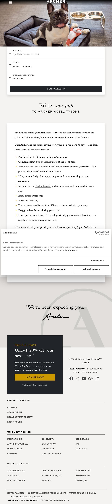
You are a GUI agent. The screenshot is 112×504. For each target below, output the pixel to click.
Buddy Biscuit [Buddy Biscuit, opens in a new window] (43, 161)
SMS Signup (47, 448)
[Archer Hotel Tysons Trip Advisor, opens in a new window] (90, 379)
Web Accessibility (20, 496)
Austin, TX (13, 475)
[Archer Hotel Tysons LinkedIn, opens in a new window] (97, 379)
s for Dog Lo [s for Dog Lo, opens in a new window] (35, 166)
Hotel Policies (15, 493)
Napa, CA (46, 480)
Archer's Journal (17, 444)
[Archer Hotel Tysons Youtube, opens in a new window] (84, 379)
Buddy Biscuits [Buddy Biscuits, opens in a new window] (43, 186)
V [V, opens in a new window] (19, 166)
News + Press (14, 448)
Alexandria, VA (16, 470)
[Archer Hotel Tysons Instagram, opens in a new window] (77, 379)
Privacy (91, 493)
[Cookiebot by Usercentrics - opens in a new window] (97, 233)
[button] (56, 65)
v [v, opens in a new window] (42, 166)
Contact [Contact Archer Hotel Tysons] (12, 407)
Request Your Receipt (20, 417)
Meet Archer (14, 439)
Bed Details (82, 439)
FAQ (77, 444)
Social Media (14, 412)
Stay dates (17, 50)
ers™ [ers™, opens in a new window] (45, 166)
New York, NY (83, 470)
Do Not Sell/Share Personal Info (46, 493)
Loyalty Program (51, 453)
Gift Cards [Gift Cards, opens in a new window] (81, 448)
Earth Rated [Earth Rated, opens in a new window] (24, 195)
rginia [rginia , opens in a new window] (24, 166)
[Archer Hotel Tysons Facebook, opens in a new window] (71, 379)
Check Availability (56, 89)
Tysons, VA (81, 480)
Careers (12, 453)
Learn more (71, 250)
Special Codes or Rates (23, 75)
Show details (97, 260)
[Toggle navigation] (10, 3)
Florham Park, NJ (51, 475)
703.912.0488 (90, 372)
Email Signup (48, 444)
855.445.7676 (94, 368)
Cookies (39, 496)
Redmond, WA (82, 475)
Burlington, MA (16, 480)
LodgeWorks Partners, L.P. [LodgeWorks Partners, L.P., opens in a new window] (54, 500)
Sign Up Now (35, 377)
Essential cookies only (55, 269)
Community (47, 439)
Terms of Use (76, 493)
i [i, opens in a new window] (20, 166)
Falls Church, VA (51, 470)
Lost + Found (14, 422)
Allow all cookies (91, 269)
